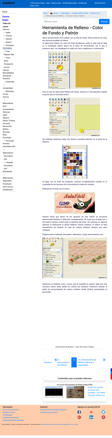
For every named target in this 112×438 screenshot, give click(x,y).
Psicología (7, 138)
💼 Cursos (54, 13)
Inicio (4, 11)
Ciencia (6, 97)
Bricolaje (6, 132)
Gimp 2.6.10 (95, 13)
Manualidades (8, 73)
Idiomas (6, 29)
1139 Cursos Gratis (37, 3)
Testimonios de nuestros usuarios (53, 410)
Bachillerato (7, 171)
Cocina (5, 94)
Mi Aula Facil (100, 3)
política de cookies (72, 424)
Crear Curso (34, 6)
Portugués (10, 45)
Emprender (10, 82)
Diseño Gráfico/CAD (80, 13)
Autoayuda (7, 76)
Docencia (6, 123)
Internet (6, 70)
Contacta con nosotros (49, 412)
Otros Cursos (8, 187)
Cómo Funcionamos (11, 410)
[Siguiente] (92, 362)
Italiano (8, 42)
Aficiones (6, 112)
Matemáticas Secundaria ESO (8, 156)
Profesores (82, 3)
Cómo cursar (56, 3)
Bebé (5, 135)
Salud (5, 115)
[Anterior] (62, 362)
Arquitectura (7, 190)
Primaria (6, 144)
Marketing (9, 91)
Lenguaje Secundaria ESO (8, 165)
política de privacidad (59, 424)
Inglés (8, 32)
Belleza (5, 129)
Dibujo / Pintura (9, 121)
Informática (7, 48)
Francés (9, 36)
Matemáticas (8, 103)
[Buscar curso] (69, 21)
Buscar (104, 21)
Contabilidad (8, 88)
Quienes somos (9, 412)
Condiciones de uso (47, 424)
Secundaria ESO (9, 146)
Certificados (7, 415)
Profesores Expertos (11, 418)
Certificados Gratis (69, 3)
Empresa (6, 78)
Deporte (6, 118)
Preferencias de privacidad (13, 420)
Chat (48, 3)
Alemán (9, 39)
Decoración (7, 126)
